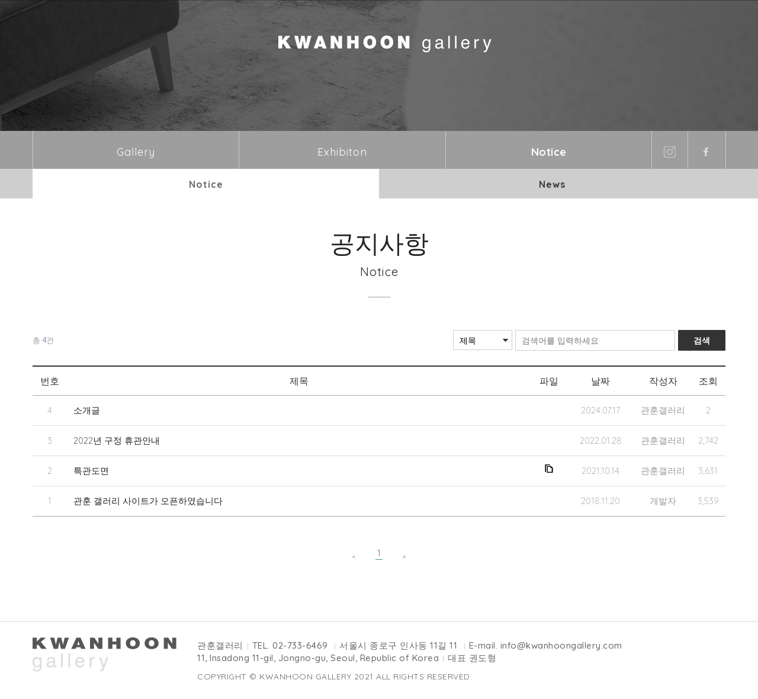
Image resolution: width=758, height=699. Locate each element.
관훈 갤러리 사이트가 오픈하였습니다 (148, 500)
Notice (549, 152)
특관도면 (91, 470)
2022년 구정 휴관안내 (116, 440)
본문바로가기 (0, 0)
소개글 (86, 410)
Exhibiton (342, 152)
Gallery (136, 152)
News (552, 184)
